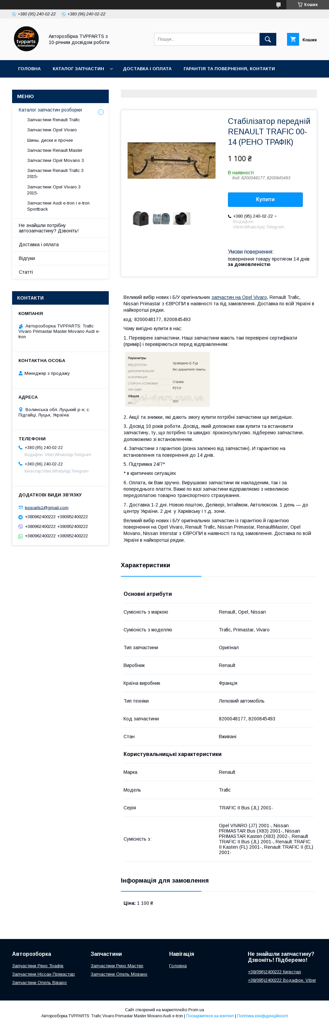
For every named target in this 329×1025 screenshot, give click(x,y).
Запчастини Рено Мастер (117, 965)
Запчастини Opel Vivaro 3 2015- (54, 189)
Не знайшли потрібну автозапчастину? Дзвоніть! (49, 228)
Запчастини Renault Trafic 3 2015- (55, 173)
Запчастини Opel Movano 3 (55, 160)
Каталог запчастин (78, 68)
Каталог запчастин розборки (50, 110)
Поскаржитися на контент (210, 1016)
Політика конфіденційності (262, 1016)
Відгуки (27, 258)
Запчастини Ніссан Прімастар (43, 974)
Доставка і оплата (147, 68)
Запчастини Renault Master (54, 150)
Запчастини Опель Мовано (119, 974)
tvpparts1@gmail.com (46, 507)
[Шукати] (268, 39)
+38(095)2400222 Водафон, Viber (282, 980)
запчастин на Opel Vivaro (239, 297)
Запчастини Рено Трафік (37, 965)
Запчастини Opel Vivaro (52, 129)
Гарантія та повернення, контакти (229, 68)
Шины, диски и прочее (50, 140)
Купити (265, 199)
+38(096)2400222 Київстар (274, 971)
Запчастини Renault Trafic (53, 119)
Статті (26, 272)
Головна (29, 68)
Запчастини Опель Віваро (39, 982)
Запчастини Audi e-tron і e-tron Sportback (58, 206)
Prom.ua (196, 1010)
